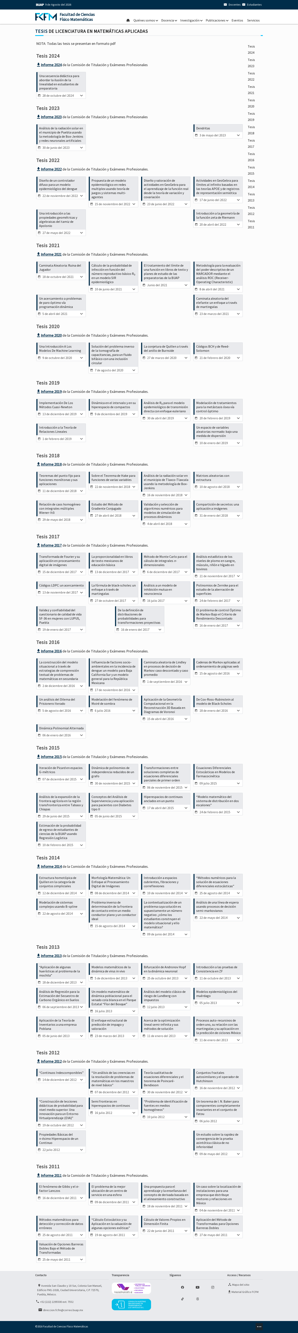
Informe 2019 (49, 391)
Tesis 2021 (251, 90)
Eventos (237, 20)
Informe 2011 (49, 1175)
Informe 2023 (49, 116)
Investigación (189, 20)
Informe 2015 (49, 756)
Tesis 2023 (251, 63)
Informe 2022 (49, 169)
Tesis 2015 (251, 170)
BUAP (39, 4)
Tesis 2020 (251, 103)
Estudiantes (251, 4)
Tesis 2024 (251, 49)
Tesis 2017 (251, 143)
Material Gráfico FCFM (242, 1291)
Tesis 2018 (251, 130)
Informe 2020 (49, 335)
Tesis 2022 (251, 76)
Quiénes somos (144, 20)
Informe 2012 (49, 1061)
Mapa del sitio (238, 1284)
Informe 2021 (49, 254)
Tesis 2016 (251, 157)
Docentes (232, 4)
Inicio (127, 20)
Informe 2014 (49, 866)
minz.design (259, 1326)
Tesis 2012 (251, 210)
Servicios (253, 20)
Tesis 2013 (251, 197)
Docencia (167, 20)
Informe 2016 (49, 651)
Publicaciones (215, 20)
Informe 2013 (49, 955)
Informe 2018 (49, 464)
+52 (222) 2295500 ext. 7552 (54, 1301)
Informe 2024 (49, 64)
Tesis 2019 (251, 116)
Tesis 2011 (251, 224)
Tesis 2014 (251, 184)
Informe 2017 (49, 545)
